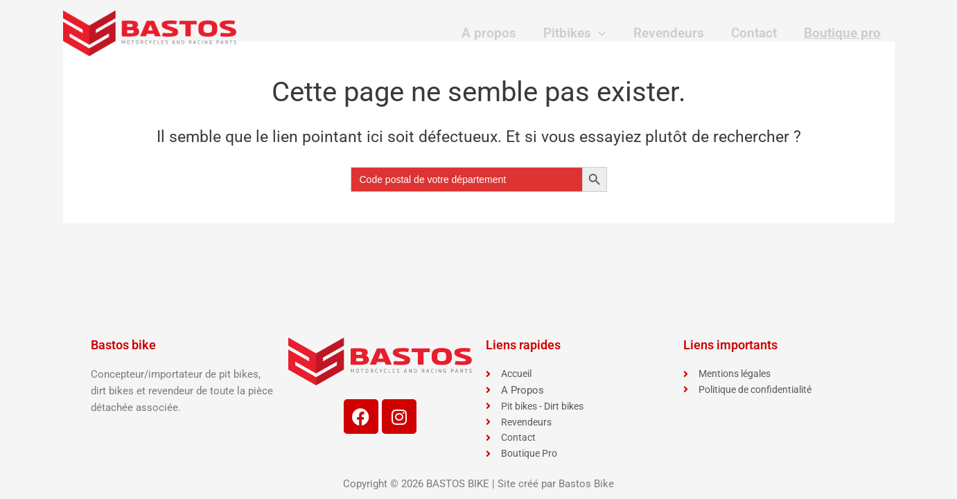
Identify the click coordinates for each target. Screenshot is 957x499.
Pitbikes (578, 33)
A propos (493, 33)
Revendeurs (670, 33)
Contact (755, 33)
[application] (602, 33)
